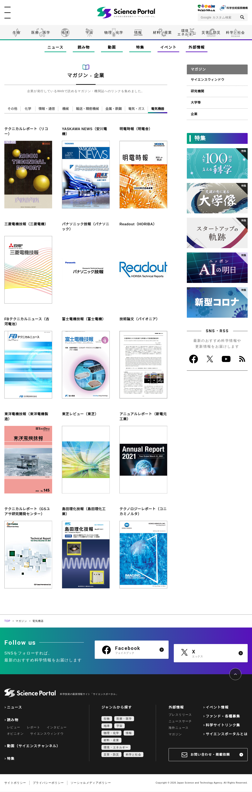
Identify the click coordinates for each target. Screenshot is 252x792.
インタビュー (57, 727)
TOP (7, 621)
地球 (65, 32)
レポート (33, 727)
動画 (112, 47)
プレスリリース (180, 715)
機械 (67, 109)
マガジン (21, 621)
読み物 (84, 47)
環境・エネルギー (116, 747)
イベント (168, 47)
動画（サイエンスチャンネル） (33, 746)
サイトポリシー (15, 783)
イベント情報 (217, 708)
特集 (140, 47)
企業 (194, 113)
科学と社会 (235, 32)
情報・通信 (48, 109)
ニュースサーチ (180, 721)
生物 (16, 32)
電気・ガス (137, 109)
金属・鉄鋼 (115, 109)
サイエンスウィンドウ (207, 79)
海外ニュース (179, 728)
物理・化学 (113, 32)
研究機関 (197, 90)
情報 (138, 32)
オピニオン (15, 734)
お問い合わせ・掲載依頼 (210, 755)
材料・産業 (162, 32)
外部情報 (197, 47)
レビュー (13, 727)
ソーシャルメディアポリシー (91, 783)
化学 (28, 109)
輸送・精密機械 (89, 109)
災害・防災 (211, 32)
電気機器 (157, 109)
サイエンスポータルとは (227, 734)
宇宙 (89, 32)
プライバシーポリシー (48, 783)
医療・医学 (40, 32)
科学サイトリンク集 (223, 725)
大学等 (195, 101)
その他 (12, 109)
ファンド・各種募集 (223, 717)
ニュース (55, 47)
